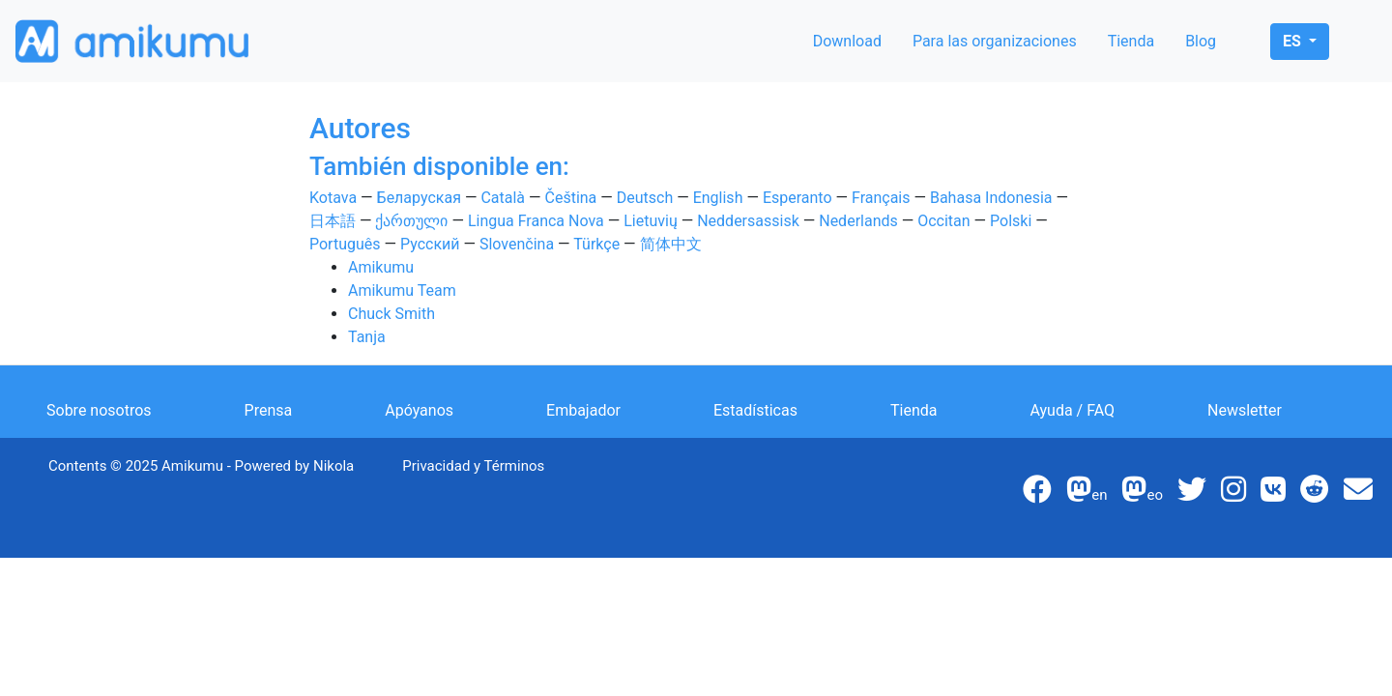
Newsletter (1244, 410)
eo (1142, 495)
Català (502, 197)
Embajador (583, 410)
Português (345, 244)
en (1086, 495)
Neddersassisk (748, 221)
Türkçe (596, 244)
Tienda (1131, 41)
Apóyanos (419, 410)
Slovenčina (516, 244)
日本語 (332, 221)
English (718, 197)
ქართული (411, 221)
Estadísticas (755, 410)
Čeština (570, 197)
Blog (1200, 41)
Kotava (333, 197)
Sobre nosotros (99, 410)
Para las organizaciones (995, 41)
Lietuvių (651, 221)
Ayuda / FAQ (1072, 410)
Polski (1010, 221)
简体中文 (671, 244)
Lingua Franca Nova (536, 221)
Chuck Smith (391, 313)
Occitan (943, 221)
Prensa (269, 410)
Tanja (367, 337)
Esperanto (797, 197)
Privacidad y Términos (473, 466)
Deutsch (645, 197)
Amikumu (381, 267)
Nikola (333, 466)
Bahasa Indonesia (991, 197)
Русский (430, 244)
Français (881, 197)
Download (847, 41)
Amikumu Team (402, 290)
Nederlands (858, 221)
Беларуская (419, 197)
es (1294, 41)
